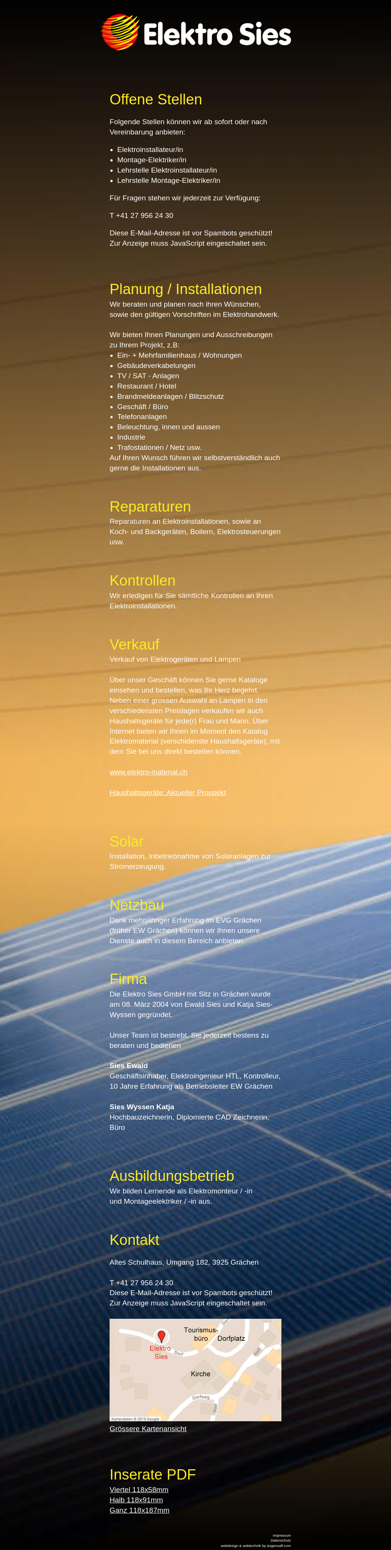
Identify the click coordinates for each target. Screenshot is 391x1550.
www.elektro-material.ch (148, 772)
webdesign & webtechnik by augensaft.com (256, 1546)
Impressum (282, 1535)
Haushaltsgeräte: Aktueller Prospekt (168, 793)
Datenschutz (281, 1540)
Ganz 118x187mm (140, 1510)
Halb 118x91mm (136, 1500)
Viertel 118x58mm (139, 1490)
